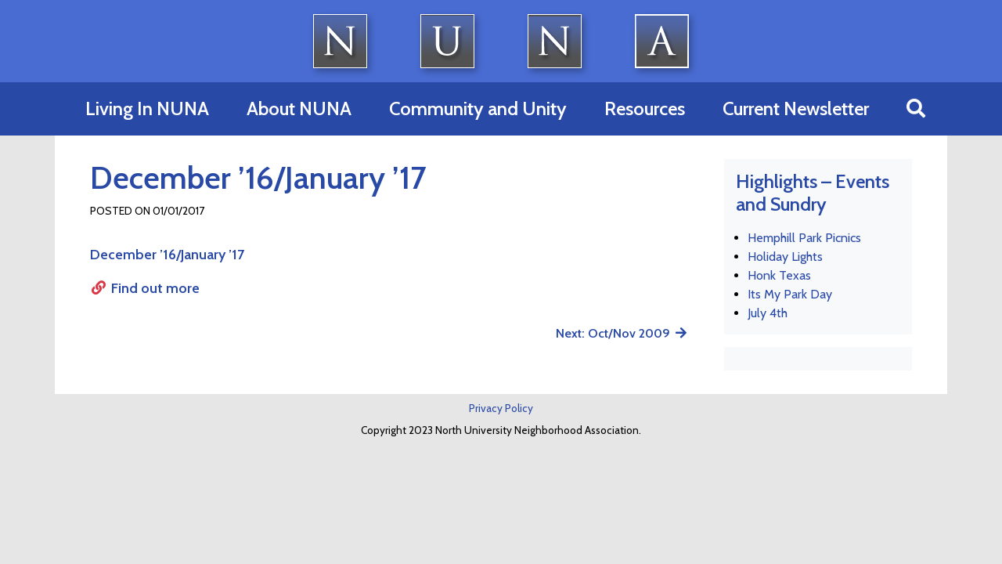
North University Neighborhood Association (501, 41)
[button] (916, 109)
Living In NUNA (147, 108)
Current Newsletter (796, 108)
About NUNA (299, 108)
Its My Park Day (790, 294)
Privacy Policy (501, 408)
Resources (644, 108)
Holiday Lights (785, 256)
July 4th (768, 313)
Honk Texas (779, 275)
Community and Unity (478, 108)
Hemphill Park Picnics (804, 237)
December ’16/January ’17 (167, 254)
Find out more (145, 288)
